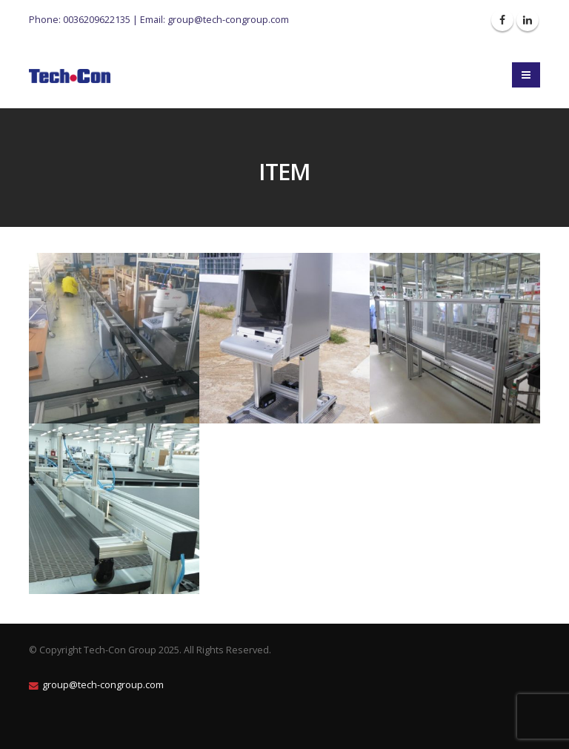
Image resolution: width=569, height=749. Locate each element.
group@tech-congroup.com (228, 19)
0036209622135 (96, 19)
